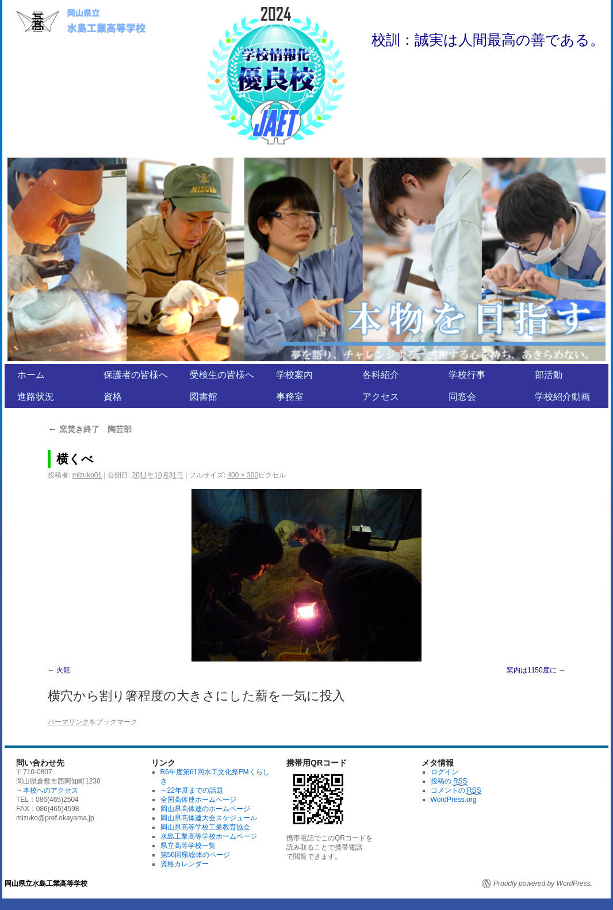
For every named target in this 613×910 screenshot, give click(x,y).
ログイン (444, 772)
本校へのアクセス (50, 790)
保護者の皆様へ (136, 375)
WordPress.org (454, 800)
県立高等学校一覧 (188, 846)
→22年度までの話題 (191, 790)
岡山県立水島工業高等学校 (46, 884)
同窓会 (462, 397)
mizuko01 (87, 475)
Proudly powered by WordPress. (542, 884)
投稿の (449, 781)
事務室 (290, 397)
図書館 (203, 397)
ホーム (31, 375)
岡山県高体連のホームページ (205, 809)
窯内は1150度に (532, 670)
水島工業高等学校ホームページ (208, 836)
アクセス (380, 397)
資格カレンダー (184, 864)
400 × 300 (242, 475)
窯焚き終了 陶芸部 (90, 429)
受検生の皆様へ (222, 375)
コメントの (456, 790)
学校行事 (467, 375)
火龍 (66, 670)
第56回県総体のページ (195, 855)
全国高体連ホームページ (198, 800)
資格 (113, 397)
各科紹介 (380, 375)
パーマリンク (68, 722)
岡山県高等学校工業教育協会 (205, 827)
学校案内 (294, 375)
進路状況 (35, 397)
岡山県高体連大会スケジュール (208, 818)
